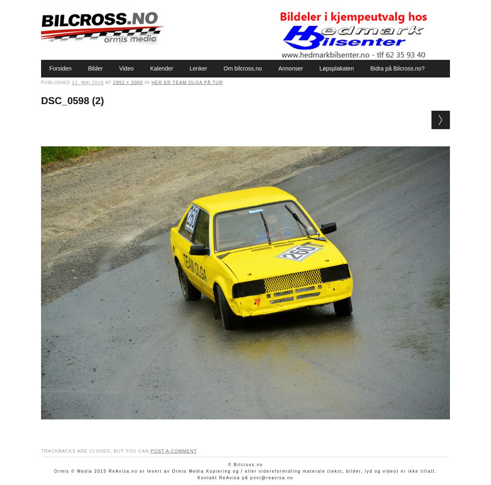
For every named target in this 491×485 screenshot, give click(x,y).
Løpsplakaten (336, 68)
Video (126, 68)
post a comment (174, 451)
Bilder (95, 68)
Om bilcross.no (243, 68)
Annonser (290, 68)
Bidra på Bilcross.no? (397, 68)
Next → (440, 120)
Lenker (198, 68)
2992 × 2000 (127, 82)
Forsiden (60, 68)
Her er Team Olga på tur (187, 82)
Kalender (161, 68)
